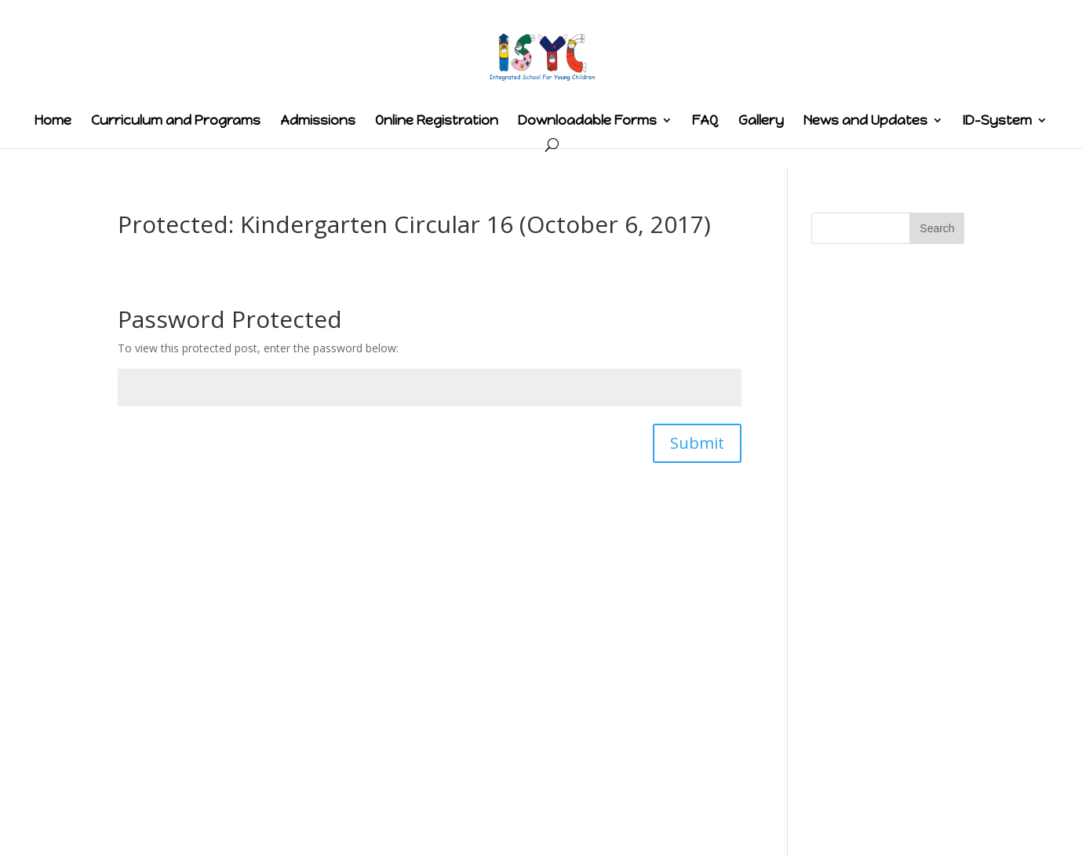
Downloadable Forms (587, 121)
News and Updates (865, 121)
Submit (697, 442)
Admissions (317, 121)
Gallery (761, 121)
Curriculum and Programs (175, 121)
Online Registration (436, 121)
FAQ (705, 121)
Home (53, 121)
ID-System (997, 121)
